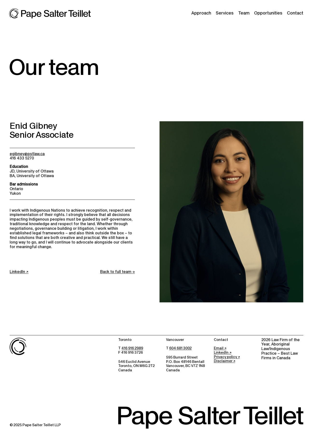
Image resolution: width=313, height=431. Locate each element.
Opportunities (268, 13)
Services (225, 13)
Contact (295, 13)
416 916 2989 (132, 348)
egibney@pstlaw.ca (27, 153)
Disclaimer (223, 361)
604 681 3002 (180, 348)
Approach (201, 13)
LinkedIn (17, 271)
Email (218, 348)
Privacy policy (225, 357)
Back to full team (115, 272)
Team (244, 13)
